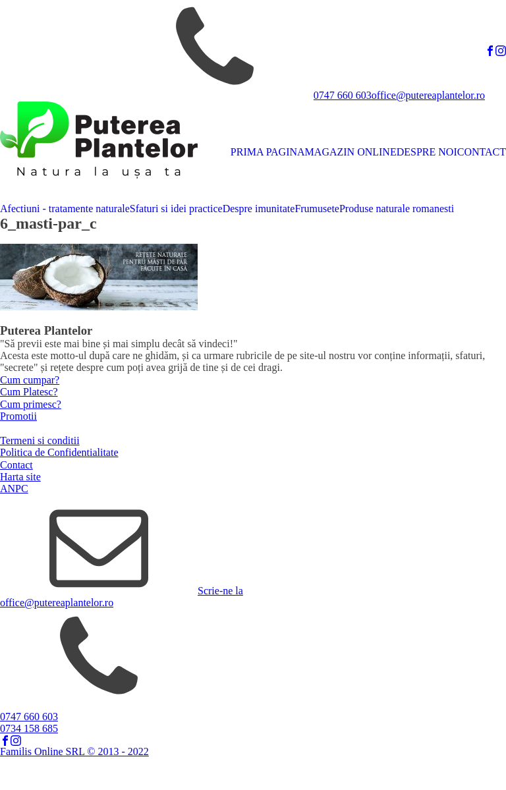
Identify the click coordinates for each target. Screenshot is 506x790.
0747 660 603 (343, 95)
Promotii (18, 416)
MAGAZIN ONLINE (351, 151)
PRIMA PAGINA (268, 151)
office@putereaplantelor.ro (428, 95)
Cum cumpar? (29, 379)
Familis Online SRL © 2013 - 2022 (74, 751)
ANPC (14, 488)
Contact (16, 464)
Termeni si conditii (40, 440)
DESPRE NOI (427, 151)
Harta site (20, 476)
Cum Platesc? (29, 391)
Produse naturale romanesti (396, 208)
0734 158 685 (29, 728)
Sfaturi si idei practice (176, 208)
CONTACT (481, 151)
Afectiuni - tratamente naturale (65, 208)
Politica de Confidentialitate (59, 452)
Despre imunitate (259, 208)
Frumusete (317, 208)
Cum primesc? (30, 404)
